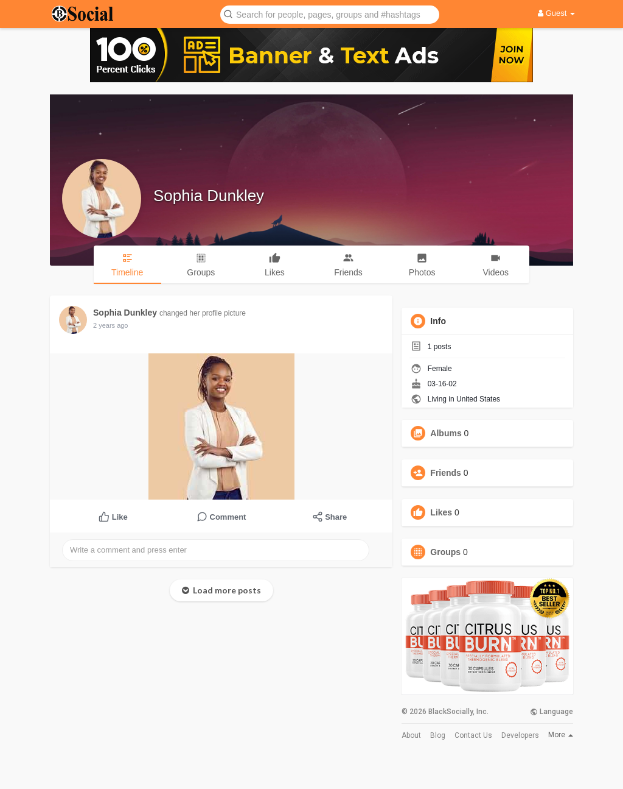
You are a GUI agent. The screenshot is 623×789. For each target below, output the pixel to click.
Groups (445, 552)
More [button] (560, 735)
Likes (441, 512)
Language (551, 711)
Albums (445, 433)
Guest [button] (556, 13)
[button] (330, 14)
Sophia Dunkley (208, 195)
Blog (437, 735)
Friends (445, 473)
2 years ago (110, 325)
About (411, 735)
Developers (520, 735)
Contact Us (473, 735)
